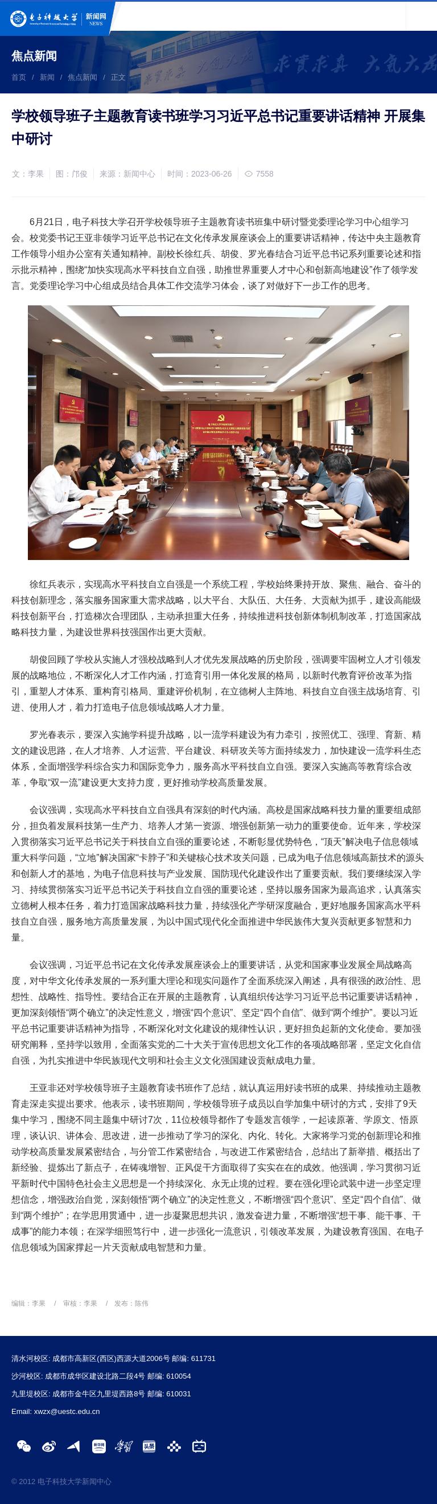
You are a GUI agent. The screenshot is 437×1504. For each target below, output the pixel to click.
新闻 (47, 77)
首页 (18, 77)
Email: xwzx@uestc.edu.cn (55, 1411)
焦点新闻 (82, 77)
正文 (118, 77)
